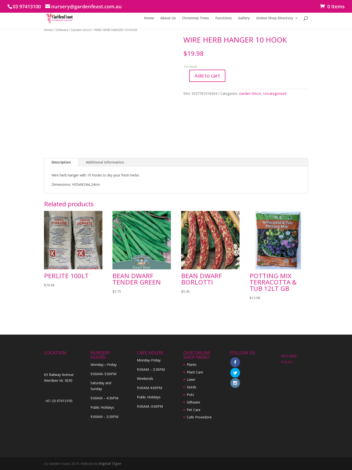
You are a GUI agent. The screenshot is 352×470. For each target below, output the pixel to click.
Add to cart (207, 75)
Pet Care (193, 409)
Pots (190, 394)
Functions (223, 18)
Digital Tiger (110, 463)
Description (61, 162)
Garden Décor (81, 30)
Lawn (191, 379)
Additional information (105, 162)
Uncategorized (274, 93)
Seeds (191, 387)
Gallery (244, 18)
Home (149, 18)
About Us (168, 18)
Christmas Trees (195, 18)
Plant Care (195, 372)
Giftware (61, 30)
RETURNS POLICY (289, 359)
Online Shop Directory (274, 18)
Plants (192, 364)
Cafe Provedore (199, 417)
